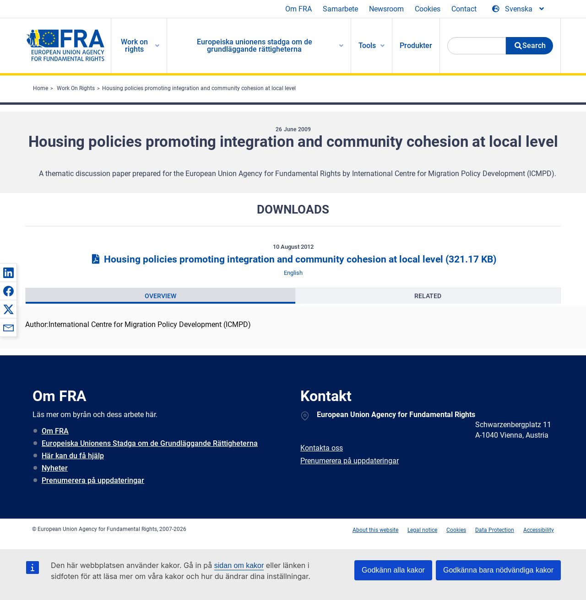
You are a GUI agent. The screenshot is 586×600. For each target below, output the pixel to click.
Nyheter (55, 468)
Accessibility (538, 530)
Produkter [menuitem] (416, 45)
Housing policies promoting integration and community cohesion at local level (199, 88)
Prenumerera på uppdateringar (93, 480)
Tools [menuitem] (367, 45)
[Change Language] (519, 9)
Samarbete (340, 9)
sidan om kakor (239, 565)
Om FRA (298, 9)
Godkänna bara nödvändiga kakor (498, 570)
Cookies (427, 9)
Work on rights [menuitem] (134, 46)
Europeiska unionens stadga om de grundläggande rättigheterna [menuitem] (254, 46)
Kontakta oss (321, 448)
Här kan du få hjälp (73, 455)
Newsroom (386, 9)
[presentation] (160, 296)
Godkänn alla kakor (393, 570)
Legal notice (422, 530)
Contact (464, 9)
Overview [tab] (160, 296)
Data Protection (494, 530)
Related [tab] (427, 296)
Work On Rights (76, 88)
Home (40, 88)
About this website (375, 530)
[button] (8, 272)
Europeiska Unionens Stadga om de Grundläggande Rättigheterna (150, 443)
